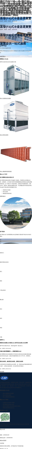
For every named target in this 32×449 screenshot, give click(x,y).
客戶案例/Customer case (8, 404)
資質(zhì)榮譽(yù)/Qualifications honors (11, 406)
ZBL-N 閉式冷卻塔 (4, 134)
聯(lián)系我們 (3, 440)
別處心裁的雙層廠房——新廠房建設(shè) (10, 351)
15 (0, 241)
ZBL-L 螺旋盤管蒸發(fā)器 (6, 171)
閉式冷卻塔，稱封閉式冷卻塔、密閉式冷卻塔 (11, 361)
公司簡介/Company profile (9, 402)
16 (0, 239)
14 (0, 243)
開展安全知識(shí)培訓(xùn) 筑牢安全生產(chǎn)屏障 (14, 342)
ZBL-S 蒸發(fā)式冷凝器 (5, 98)
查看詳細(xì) (2, 25)
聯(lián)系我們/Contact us (8, 407)
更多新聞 (2, 371)
